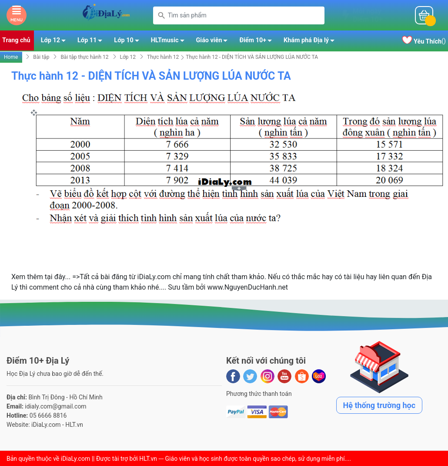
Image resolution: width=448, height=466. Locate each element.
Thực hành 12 (163, 57)
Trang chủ (16, 40)
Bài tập (41, 57)
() (424, 41)
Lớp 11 (92, 42)
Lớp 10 (129, 42)
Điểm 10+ (258, 42)
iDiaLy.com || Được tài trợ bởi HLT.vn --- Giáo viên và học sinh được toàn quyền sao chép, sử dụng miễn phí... (205, 458)
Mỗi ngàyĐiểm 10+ (367, 15)
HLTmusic (170, 42)
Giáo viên (214, 42)
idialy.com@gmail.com (55, 406)
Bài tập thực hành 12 (84, 57)
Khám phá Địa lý (311, 42)
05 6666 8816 (48, 415)
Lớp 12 (55, 42)
